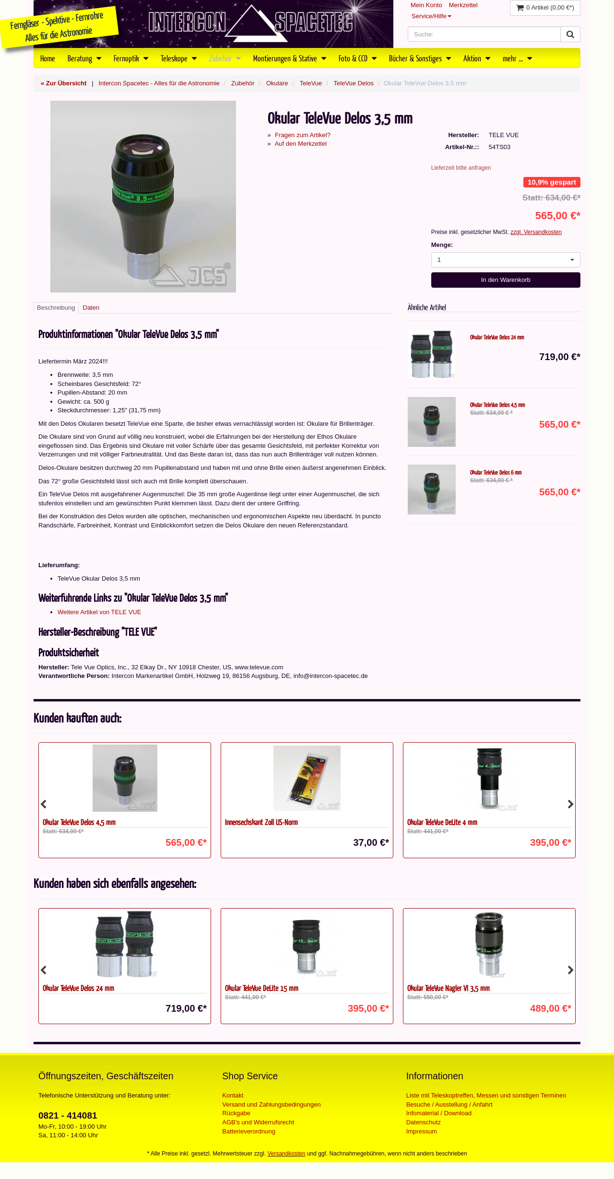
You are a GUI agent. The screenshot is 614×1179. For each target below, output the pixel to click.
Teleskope (179, 58)
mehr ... (517, 58)
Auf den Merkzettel (301, 143)
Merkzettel (463, 5)
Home (47, 58)
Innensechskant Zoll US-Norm (261, 822)
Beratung (84, 58)
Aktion (476, 58)
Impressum (421, 1131)
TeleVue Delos (354, 83)
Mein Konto (426, 5)
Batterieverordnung (248, 1131)
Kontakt (232, 1095)
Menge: (442, 244)
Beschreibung (56, 307)
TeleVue (311, 83)
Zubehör (225, 58)
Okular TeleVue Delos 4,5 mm (497, 405)
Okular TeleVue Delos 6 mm (495, 472)
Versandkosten (287, 1153)
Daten (91, 307)
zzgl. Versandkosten (536, 232)
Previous (43, 804)
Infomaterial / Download (439, 1113)
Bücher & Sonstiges (420, 58)
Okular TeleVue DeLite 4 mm (442, 822)
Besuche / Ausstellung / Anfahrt (449, 1104)
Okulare (277, 83)
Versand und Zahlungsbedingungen (271, 1104)
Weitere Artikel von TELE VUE (99, 612)
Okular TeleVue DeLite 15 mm (261, 988)
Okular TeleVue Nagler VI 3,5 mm (448, 988)
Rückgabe (236, 1113)
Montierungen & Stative (289, 58)
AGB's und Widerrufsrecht (258, 1122)
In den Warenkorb (506, 279)
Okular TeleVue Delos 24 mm (497, 337)
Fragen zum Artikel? (303, 135)
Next (571, 804)
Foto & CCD (358, 58)
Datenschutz (423, 1122)
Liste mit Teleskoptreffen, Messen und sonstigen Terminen (486, 1095)
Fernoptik (131, 58)
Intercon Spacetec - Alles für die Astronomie (158, 83)
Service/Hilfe (431, 16)
